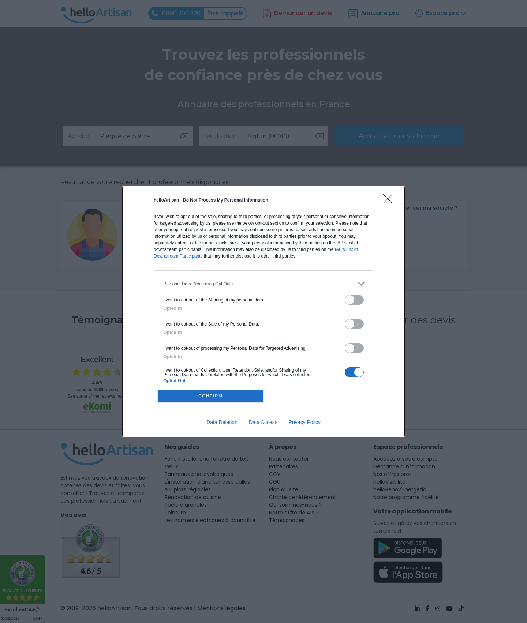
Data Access (263, 422)
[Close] (390, 201)
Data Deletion (222, 422)
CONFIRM (210, 396)
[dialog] (263, 311)
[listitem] (263, 284)
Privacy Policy (305, 422)
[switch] (354, 300)
